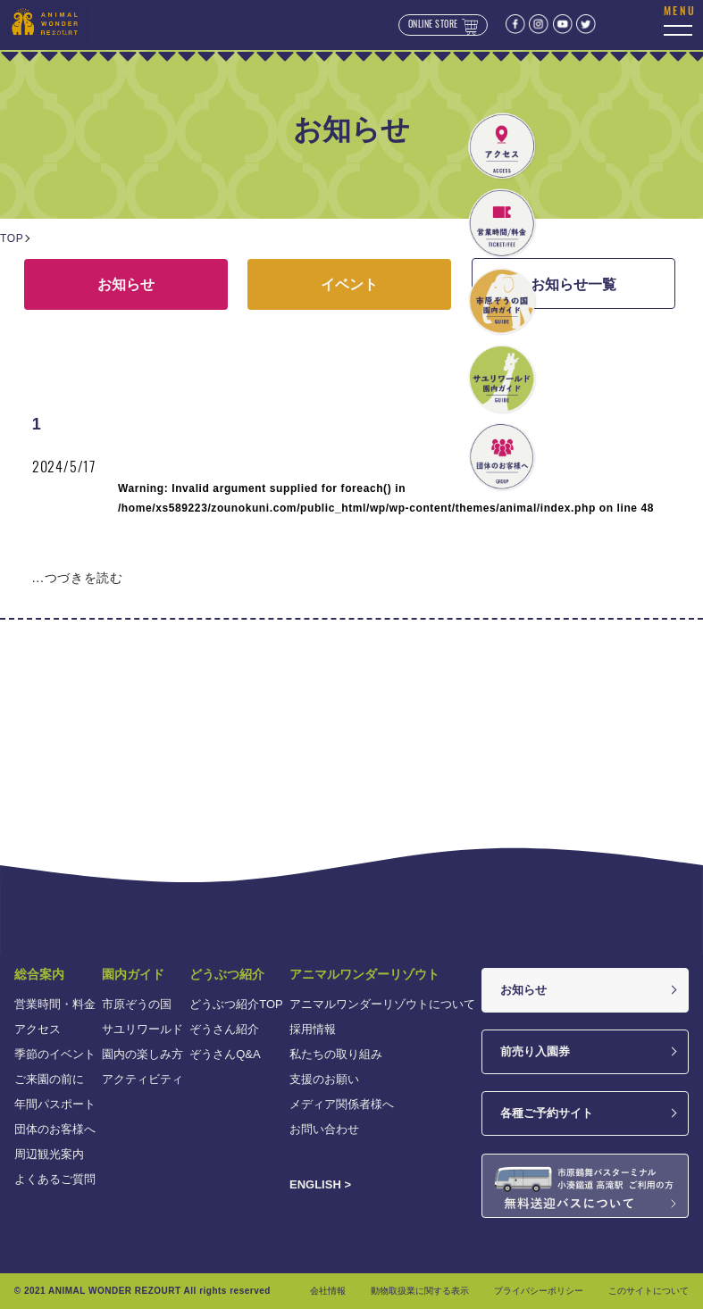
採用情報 (312, 1029)
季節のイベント (55, 1054)
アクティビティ (142, 1079)
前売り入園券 (535, 1051)
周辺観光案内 (49, 1154)
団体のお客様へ (55, 1129)
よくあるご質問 (55, 1179)
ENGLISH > (320, 1184)
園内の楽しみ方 (142, 1054)
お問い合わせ (324, 1129)
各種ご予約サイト (546, 1113)
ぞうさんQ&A (224, 1054)
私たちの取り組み (335, 1054)
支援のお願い (324, 1079)
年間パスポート (55, 1104)
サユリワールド (142, 1029)
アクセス (37, 1029)
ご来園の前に (49, 1079)
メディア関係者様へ (341, 1104)
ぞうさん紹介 (224, 1029)
